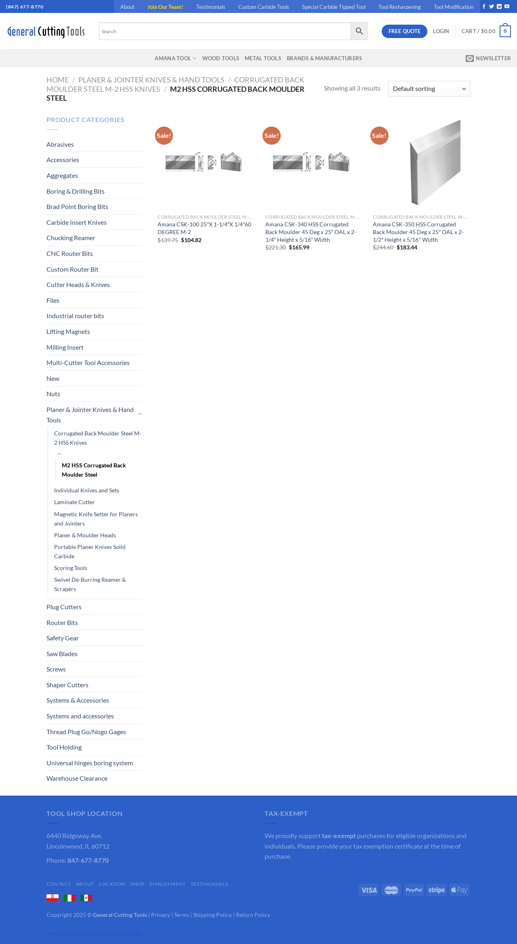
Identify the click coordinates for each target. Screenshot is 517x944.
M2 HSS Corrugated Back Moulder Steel (94, 470)
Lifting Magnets (68, 331)
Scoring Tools (70, 567)
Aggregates (62, 175)
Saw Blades (62, 653)
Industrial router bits (75, 315)
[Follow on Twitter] (491, 7)
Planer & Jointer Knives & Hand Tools (151, 79)
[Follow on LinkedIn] (499, 7)
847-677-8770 (88, 860)
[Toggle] (140, 414)
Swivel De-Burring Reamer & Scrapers (90, 584)
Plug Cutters (64, 606)
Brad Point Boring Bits (77, 206)
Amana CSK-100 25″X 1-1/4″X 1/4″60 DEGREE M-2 (204, 228)
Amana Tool (175, 58)
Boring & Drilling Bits (75, 191)
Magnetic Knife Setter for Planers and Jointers (96, 519)
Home (57, 79)
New (52, 378)
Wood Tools (221, 58)
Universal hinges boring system (89, 763)
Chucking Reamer (70, 237)
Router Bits (62, 622)
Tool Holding (64, 747)
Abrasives (60, 144)
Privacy (160, 914)
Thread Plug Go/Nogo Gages (86, 731)
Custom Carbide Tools (263, 7)
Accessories (62, 159)
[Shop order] (429, 89)
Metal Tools (263, 58)
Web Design (61, 933)
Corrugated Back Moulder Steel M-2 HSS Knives (97, 438)
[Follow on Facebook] (483, 7)
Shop (137, 884)
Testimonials (210, 7)
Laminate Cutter (74, 501)
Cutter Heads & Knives (78, 284)
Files (52, 300)
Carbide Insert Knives (76, 222)
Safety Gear (62, 638)
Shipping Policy (212, 914)
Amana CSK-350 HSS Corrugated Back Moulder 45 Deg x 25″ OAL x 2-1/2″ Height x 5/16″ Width (418, 232)
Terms (181, 914)
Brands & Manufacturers (324, 58)
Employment (167, 884)
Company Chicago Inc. (113, 933)
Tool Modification (453, 7)
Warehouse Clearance (76, 778)
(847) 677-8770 (24, 7)
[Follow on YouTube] (506, 7)
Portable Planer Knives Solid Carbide (90, 551)
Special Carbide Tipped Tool (334, 7)
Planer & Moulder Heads (85, 535)
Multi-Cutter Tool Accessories (88, 362)
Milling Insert (65, 347)
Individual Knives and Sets (86, 490)
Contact (58, 884)
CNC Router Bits (69, 253)
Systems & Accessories (77, 700)
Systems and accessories (80, 716)
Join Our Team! (165, 7)
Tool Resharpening (399, 7)
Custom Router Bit (72, 269)
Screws (56, 669)
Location (112, 884)
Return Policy (253, 914)
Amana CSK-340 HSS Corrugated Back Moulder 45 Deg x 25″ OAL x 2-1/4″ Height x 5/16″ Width (310, 232)
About (127, 7)
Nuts (53, 393)
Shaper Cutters (67, 684)
